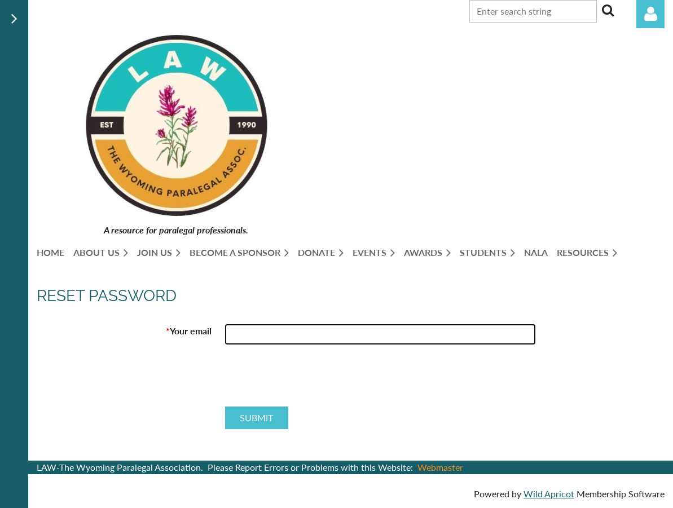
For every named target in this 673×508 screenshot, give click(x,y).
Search (607, 10)
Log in (650, 14)
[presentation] (311, 380)
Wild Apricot (549, 493)
